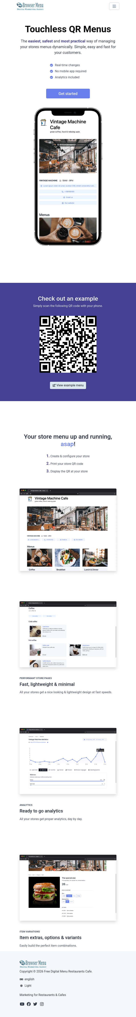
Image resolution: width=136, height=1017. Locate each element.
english (27, 979)
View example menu (68, 385)
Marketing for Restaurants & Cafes (43, 995)
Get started (68, 93)
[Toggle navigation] (114, 6)
